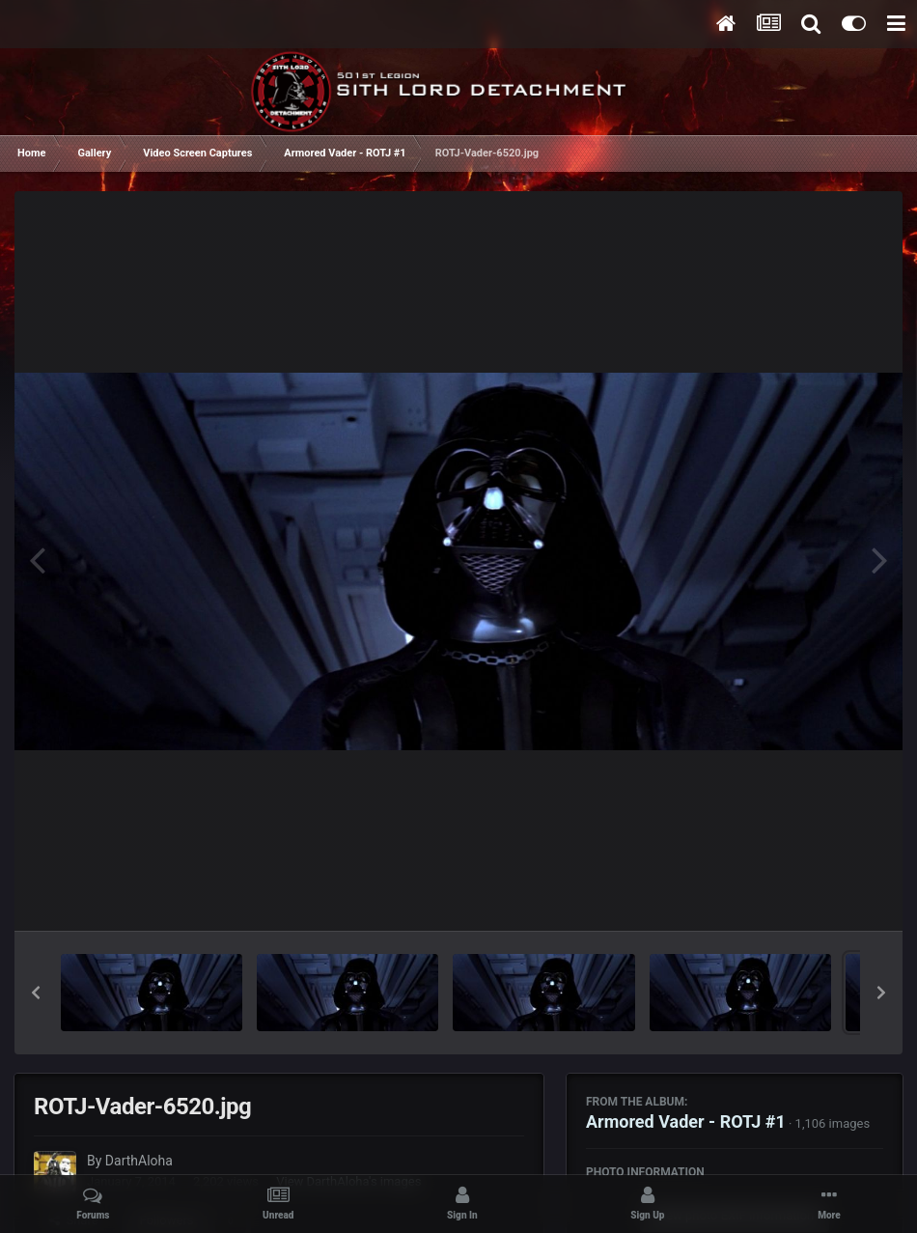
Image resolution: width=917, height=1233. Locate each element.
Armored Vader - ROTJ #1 (686, 1121)
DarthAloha (139, 1160)
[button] (35, 992)
